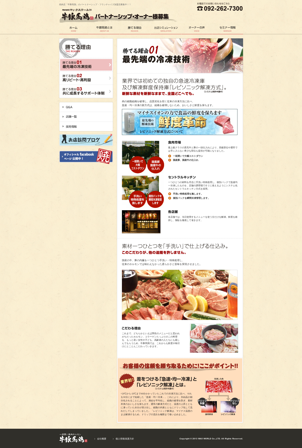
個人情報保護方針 (125, 438)
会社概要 (101, 438)
